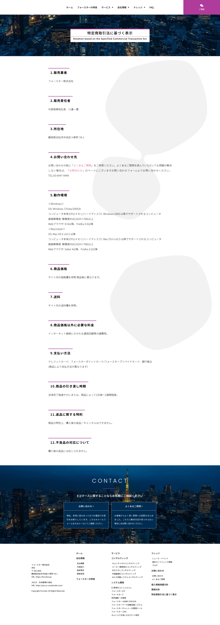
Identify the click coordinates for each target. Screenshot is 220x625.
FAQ (151, 7)
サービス (107, 7)
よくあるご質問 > (134, 506)
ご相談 (201, 9)
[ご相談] (201, 5)
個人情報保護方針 (159, 584)
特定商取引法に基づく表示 (164, 594)
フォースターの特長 (87, 7)
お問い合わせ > (86, 506)
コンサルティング (119, 558)
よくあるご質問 (82, 165)
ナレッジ (139, 7)
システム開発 (117, 582)
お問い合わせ (157, 570)
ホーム (69, 7)
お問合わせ (75, 170)
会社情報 (123, 7)
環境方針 (155, 589)
